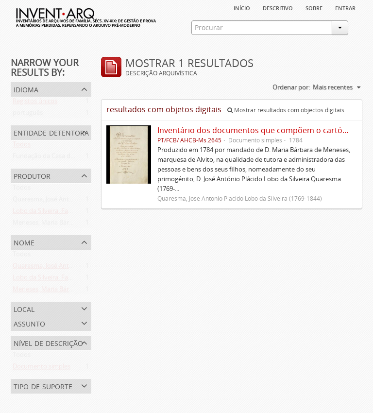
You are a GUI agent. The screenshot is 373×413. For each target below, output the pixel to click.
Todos (22, 146)
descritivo (278, 7)
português (28, 114)
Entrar (345, 7)
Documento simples (41, 368)
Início (242, 7)
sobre (313, 7)
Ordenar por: (291, 87)
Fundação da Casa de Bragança (57, 158)
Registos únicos (35, 103)
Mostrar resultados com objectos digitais (285, 110)
